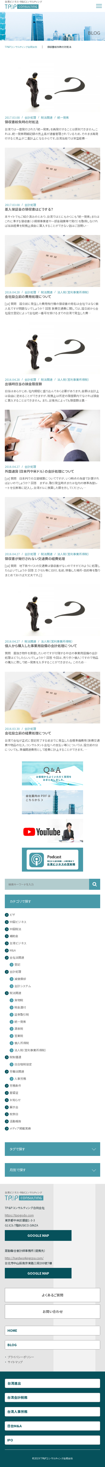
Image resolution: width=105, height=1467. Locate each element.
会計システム (22, 986)
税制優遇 (15, 1057)
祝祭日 (14, 1114)
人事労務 (20, 1079)
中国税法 (15, 929)
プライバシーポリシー (21, 1357)
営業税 (18, 1036)
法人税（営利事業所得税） (30, 1050)
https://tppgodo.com (19, 1215)
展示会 (14, 1107)
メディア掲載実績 (20, 1128)
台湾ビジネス (18, 943)
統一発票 (20, 1022)
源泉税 (18, 1028)
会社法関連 (17, 957)
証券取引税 (21, 1014)
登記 (17, 964)
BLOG (12, 1344)
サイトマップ (15, 1362)
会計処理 (15, 972)
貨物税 (18, 1000)
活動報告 (15, 1121)
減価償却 (20, 979)
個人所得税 (21, 1043)
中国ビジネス (18, 922)
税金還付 (20, 1007)
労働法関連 (17, 1071)
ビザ (12, 915)
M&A (13, 950)
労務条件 (15, 1085)
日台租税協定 (23, 1064)
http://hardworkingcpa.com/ (24, 1258)
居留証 (14, 1093)
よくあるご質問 (52, 1295)
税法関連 (15, 993)
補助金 (14, 936)
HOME (12, 1330)
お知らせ (15, 1100)
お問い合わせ (53, 1311)
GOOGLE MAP (38, 1235)
